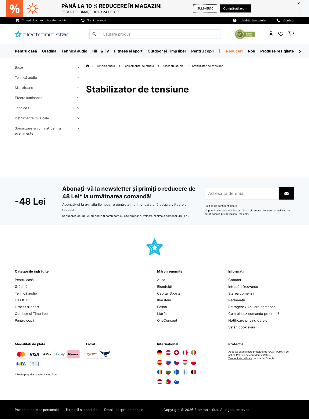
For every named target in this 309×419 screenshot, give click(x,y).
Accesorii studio (173, 66)
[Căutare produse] (154, 34)
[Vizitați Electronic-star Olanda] (159, 381)
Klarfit (162, 313)
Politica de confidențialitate (221, 205)
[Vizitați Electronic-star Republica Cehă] (176, 362)
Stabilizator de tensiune (208, 66)
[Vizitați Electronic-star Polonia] (193, 362)
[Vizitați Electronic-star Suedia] (176, 372)
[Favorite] (280, 34)
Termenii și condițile (81, 410)
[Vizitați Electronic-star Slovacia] (168, 362)
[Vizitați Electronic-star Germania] (159, 352)
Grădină (21, 286)
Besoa (162, 307)
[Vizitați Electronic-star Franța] (185, 352)
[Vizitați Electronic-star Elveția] (176, 352)
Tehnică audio (26, 77)
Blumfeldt (164, 286)
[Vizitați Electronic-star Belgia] (193, 372)
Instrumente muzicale (32, 118)
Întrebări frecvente (253, 20)
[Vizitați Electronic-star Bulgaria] (168, 372)
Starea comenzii (241, 293)
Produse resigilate (277, 51)
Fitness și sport (27, 307)
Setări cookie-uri (241, 327)
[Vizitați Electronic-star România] (159, 372)
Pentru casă (24, 280)
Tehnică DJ (24, 108)
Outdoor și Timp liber (32, 313)
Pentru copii (24, 320)
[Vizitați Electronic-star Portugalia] (168, 381)
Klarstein (164, 300)
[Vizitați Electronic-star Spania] (159, 362)
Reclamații (236, 300)
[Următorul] (300, 51)
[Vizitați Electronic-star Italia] (193, 352)
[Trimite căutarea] (94, 34)
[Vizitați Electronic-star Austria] (168, 352)
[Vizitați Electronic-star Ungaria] (185, 362)
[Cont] (271, 34)
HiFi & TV (22, 300)
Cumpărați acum (235, 8)
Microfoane (24, 87)
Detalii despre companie (123, 410)
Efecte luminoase (28, 98)
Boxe (19, 67)
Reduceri (234, 51)
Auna (161, 280)
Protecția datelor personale (37, 410)
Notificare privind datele (247, 320)
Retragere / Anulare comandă (251, 307)
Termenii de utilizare (240, 358)
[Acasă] (91, 66)
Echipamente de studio (139, 66)
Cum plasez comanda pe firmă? (253, 313)
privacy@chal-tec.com (234, 213)
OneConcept (167, 320)
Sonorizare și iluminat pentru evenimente (38, 130)
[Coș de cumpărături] (291, 34)
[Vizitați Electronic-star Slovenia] (176, 381)
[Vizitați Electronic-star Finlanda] (185, 372)
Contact (288, 20)
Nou (251, 51)
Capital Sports (168, 293)
